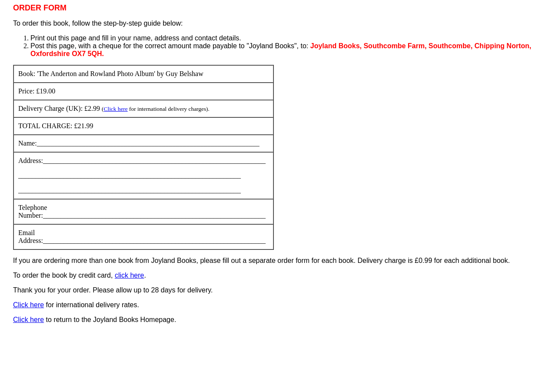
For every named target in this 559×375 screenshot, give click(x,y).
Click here (116, 109)
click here (129, 275)
